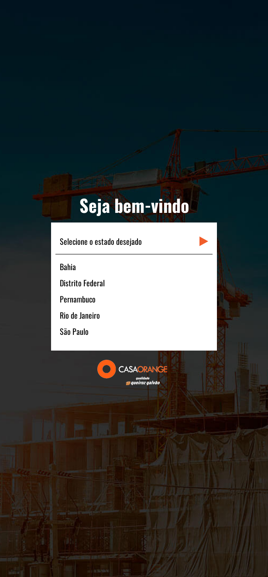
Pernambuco (78, 299)
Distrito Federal (82, 282)
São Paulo (74, 331)
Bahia (68, 266)
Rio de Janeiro (80, 315)
